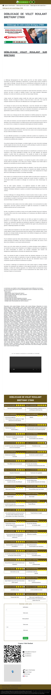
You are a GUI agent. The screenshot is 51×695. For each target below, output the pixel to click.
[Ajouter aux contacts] (30, 2)
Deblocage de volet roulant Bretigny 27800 (25, 364)
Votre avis (25, 630)
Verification (25, 607)
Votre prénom (25, 618)
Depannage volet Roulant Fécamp (10, 688)
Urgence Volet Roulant (29, 670)
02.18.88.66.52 (28, 653)
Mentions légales (6, 685)
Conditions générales (16, 685)
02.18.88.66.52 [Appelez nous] (22, 2)
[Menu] (33, 2)
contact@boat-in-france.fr (31, 651)
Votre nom (25, 613)
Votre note (25, 624)
